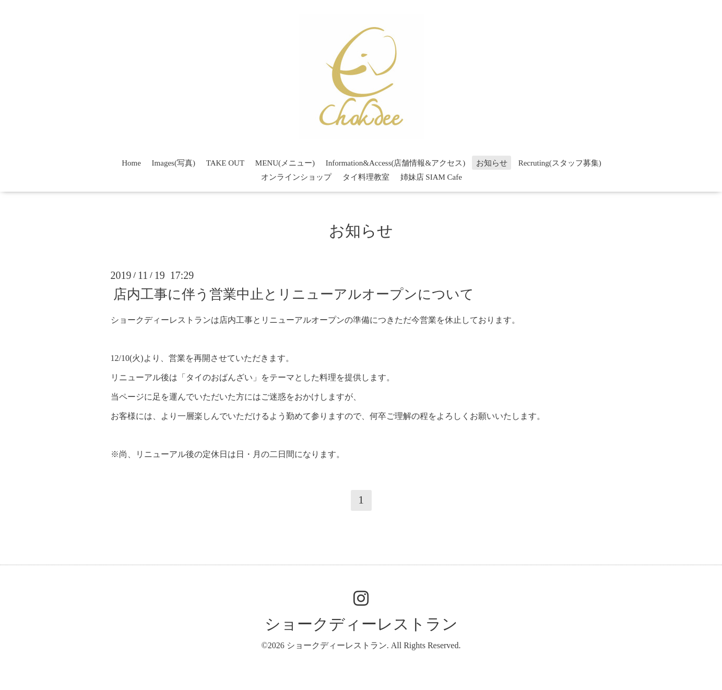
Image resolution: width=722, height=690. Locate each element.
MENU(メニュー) (285, 163)
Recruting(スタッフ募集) (559, 163)
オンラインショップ (296, 177)
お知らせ (491, 163)
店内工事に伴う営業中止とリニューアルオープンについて (293, 293)
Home (131, 163)
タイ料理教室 (365, 177)
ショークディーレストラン (361, 624)
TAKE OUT (225, 163)
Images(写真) (173, 163)
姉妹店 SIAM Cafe (431, 177)
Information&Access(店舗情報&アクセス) (395, 163)
